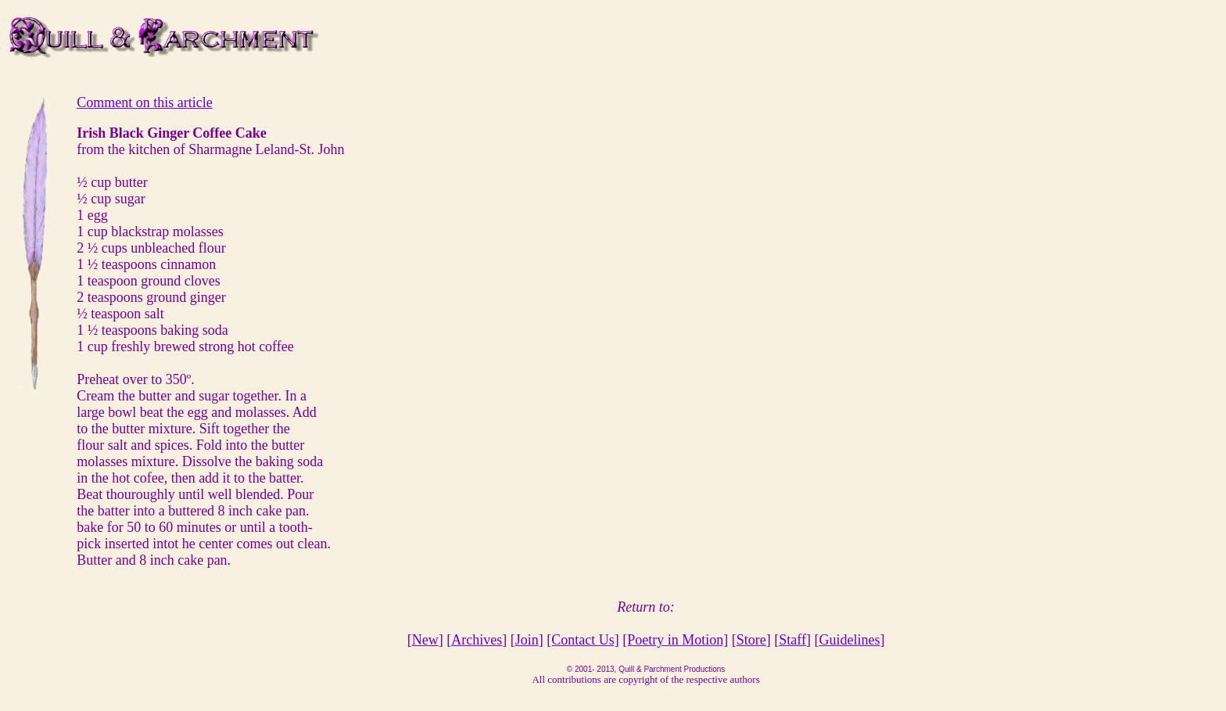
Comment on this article (144, 102)
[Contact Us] (582, 640)
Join (527, 640)
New (425, 640)
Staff (792, 640)
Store (751, 640)
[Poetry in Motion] (675, 640)
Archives (476, 640)
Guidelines (849, 640)
